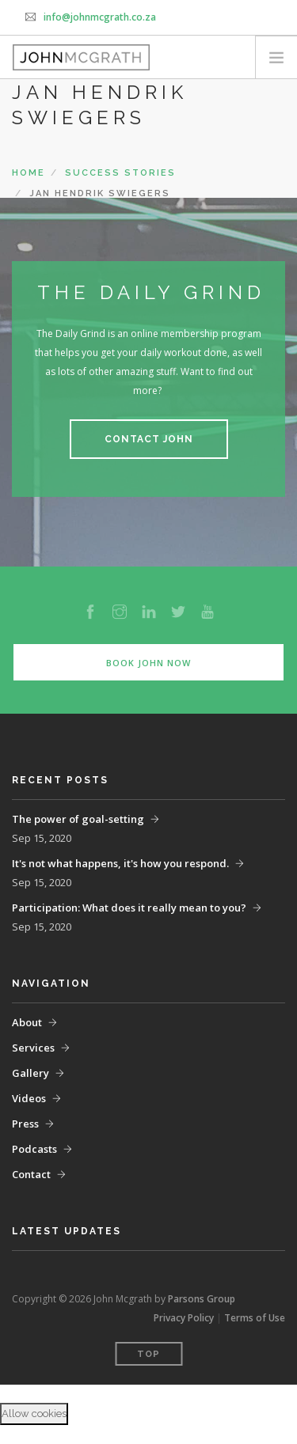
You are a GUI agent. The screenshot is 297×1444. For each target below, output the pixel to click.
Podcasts (34, 1149)
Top (148, 1354)
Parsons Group (201, 1299)
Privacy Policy (184, 1318)
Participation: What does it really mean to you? (129, 907)
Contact (31, 1174)
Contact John (149, 439)
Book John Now (148, 663)
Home (28, 173)
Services (33, 1047)
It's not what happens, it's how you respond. (120, 863)
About (27, 1022)
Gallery (30, 1073)
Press (25, 1123)
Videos (29, 1098)
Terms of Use (254, 1318)
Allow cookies (34, 1413)
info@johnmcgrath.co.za (100, 17)
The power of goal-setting (78, 819)
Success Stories (120, 173)
